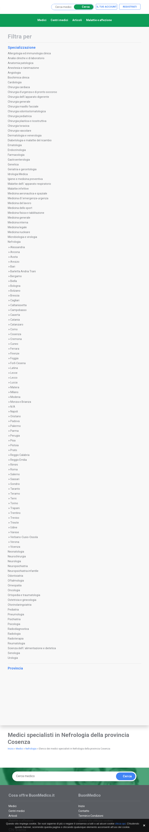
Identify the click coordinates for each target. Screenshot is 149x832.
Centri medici (59, 20)
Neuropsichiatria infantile (23, 570)
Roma (14, 469)
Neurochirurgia (17, 556)
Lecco (13, 377)
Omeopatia (15, 585)
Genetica (13, 164)
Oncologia (14, 590)
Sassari (14, 479)
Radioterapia (15, 638)
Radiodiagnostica (18, 628)
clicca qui (120, 823)
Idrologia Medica (18, 174)
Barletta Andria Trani (23, 271)
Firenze (14, 353)
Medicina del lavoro (19, 203)
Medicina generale (19, 217)
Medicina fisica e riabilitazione (26, 212)
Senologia (14, 653)
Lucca (13, 382)
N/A (12, 406)
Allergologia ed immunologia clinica (29, 53)
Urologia (13, 657)
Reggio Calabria (19, 454)
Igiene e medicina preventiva (25, 179)
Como (14, 329)
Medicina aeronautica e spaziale (27, 193)
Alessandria (17, 247)
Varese (14, 532)
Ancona (15, 252)
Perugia (15, 435)
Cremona (16, 339)
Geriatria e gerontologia (22, 169)
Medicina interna (18, 222)
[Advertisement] (33, 701)
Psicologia (14, 624)
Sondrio (15, 483)
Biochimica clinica (18, 77)
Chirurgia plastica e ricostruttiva (27, 121)
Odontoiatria (15, 575)
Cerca (83, 7)
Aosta (14, 256)
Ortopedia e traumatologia (24, 595)
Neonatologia (16, 551)
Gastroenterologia (19, 159)
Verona (14, 541)
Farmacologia (16, 154)
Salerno (15, 474)
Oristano (15, 416)
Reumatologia (16, 643)
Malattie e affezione (99, 20)
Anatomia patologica (20, 63)
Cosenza (15, 334)
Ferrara (14, 348)
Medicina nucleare (19, 232)
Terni (13, 498)
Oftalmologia (16, 580)
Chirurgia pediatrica (20, 116)
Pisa (13, 440)
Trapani (15, 508)
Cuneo (14, 343)
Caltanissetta (18, 305)
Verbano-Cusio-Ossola (24, 537)
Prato (13, 450)
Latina (14, 368)
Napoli (14, 411)
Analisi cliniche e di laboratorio (26, 58)
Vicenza (15, 546)
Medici (41, 20)
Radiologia (14, 633)
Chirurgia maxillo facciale (23, 106)
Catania (15, 319)
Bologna (15, 285)
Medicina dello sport (20, 207)
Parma (14, 430)
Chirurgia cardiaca (19, 87)
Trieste (14, 522)
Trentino (15, 512)
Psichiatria (14, 619)
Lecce (13, 372)
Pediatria (13, 609)
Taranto (15, 488)
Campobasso (18, 310)
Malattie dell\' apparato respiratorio (29, 183)
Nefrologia (14, 241)
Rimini (14, 464)
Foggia (14, 358)
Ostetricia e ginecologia (22, 599)
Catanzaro (16, 324)
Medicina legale (17, 227)
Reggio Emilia (18, 459)
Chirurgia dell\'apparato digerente (28, 96)
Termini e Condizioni (90, 815)
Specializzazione (74, 47)
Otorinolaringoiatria (19, 604)
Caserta (15, 314)
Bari (12, 266)
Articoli (77, 20)
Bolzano (15, 290)
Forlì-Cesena (18, 363)
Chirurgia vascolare (19, 130)
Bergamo (16, 276)
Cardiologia (15, 82)
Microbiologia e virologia (22, 236)
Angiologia (14, 72)
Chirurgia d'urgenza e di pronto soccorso (32, 92)
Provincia (74, 668)
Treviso (14, 517)
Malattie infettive (18, 188)
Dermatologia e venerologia (25, 135)
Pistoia (14, 445)
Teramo (15, 493)
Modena (15, 397)
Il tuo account (107, 6)
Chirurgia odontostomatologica (27, 111)
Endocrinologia (17, 150)
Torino (14, 503)
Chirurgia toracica (18, 125)
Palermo (15, 425)
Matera (14, 387)
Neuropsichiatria (18, 566)
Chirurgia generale (19, 101)
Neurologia (14, 561)
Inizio (11, 748)
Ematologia (15, 145)
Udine (13, 527)
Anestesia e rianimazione (23, 67)
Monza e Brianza (20, 401)
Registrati (130, 6)
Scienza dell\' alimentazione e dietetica (32, 648)
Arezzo (14, 261)
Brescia (14, 295)
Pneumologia (16, 614)
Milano (14, 392)
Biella (13, 281)
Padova (15, 421)
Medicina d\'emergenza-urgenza (28, 198)
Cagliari (14, 300)
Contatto (83, 810)
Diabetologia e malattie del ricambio (30, 140)
